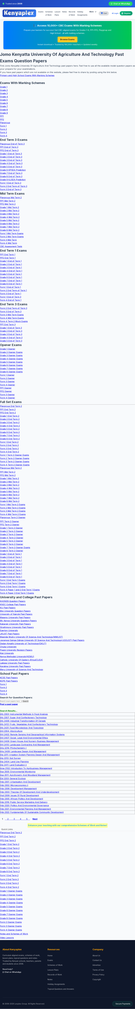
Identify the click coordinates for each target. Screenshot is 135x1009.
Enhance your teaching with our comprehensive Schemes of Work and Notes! (67, 825)
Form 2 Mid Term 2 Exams (12, 508)
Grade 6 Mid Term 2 (9, 223)
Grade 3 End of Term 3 (11, 160)
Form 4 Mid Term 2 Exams (13, 514)
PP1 (2, 116)
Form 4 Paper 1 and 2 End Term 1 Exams (20, 590)
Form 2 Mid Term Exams (12, 236)
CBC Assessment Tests (11, 246)
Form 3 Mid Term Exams (12, 315)
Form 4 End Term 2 (9, 452)
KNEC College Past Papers (13, 604)
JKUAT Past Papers (9, 634)
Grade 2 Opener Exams (11, 352)
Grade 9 (4, 113)
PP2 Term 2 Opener (9, 524)
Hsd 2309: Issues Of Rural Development (19, 795)
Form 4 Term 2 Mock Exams (14, 321)
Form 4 (3, 136)
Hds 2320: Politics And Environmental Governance (24, 805)
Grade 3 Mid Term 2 (9, 214)
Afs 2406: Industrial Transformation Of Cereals (23, 721)
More (92, 12)
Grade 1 (3, 87)
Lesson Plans (57, 13)
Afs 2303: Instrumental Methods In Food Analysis (24, 714)
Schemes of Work (49, 13)
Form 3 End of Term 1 (10, 293)
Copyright (97, 979)
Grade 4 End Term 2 (10, 425)
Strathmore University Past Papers (17, 627)
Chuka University (8, 647)
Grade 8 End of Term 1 (11, 284)
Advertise (97, 965)
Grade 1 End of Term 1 (11, 261)
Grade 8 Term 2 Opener (11, 551)
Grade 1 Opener (7, 349)
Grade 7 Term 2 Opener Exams (15, 547)
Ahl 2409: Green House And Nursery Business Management (29, 741)
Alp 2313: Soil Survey (10, 758)
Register (126, 13)
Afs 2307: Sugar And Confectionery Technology (23, 717)
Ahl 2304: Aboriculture (11, 731)
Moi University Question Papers (15, 611)
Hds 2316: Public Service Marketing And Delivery (23, 802)
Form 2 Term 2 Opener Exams (14, 458)
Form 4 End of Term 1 (10, 300)
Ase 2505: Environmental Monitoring (17, 771)
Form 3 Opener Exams (11, 926)
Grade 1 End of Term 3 (11, 153)
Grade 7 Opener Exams (11, 368)
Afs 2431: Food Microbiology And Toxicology (22, 727)
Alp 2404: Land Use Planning (14, 761)
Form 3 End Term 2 (9, 448)
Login (115, 13)
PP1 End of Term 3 (9, 147)
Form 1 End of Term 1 (10, 287)
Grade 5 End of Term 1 (11, 274)
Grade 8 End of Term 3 (11, 176)
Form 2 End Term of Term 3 (13, 186)
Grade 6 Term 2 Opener (11, 544)
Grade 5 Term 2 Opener (11, 541)
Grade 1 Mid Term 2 (9, 207)
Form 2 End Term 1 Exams (12, 583)
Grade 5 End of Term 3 (11, 166)
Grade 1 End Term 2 (9, 416)
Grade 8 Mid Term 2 (9, 230)
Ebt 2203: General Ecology (13, 778)
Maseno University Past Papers (15, 617)
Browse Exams (67, 39)
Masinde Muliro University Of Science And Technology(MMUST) (31, 637)
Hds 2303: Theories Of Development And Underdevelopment (29, 792)
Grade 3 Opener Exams (11, 355)
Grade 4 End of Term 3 (11, 163)
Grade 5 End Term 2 (9, 429)
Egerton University (9, 630)
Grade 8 (4, 110)
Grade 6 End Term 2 (10, 432)
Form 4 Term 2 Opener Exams (14, 465)
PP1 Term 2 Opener (9, 521)
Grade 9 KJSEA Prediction (13, 179)
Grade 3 (4, 93)
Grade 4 (4, 97)
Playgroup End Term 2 (11, 406)
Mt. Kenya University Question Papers (18, 620)
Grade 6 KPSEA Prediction (13, 170)
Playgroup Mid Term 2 (11, 197)
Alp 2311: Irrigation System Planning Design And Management (30, 755)
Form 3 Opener (7, 381)
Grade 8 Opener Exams (11, 372)
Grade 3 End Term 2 (9, 422)
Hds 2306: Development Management (18, 788)
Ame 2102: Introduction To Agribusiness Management (26, 768)
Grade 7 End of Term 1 (11, 280)
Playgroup (5, 122)
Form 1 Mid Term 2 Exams (12, 504)
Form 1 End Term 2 (9, 442)
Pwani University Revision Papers (16, 650)
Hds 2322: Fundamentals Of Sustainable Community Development (32, 812)
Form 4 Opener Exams (11, 930)
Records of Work (72, 13)
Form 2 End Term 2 (9, 445)
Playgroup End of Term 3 (12, 144)
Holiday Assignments (56, 984)
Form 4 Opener (7, 385)
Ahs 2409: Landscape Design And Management (23, 751)
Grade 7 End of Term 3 (11, 173)
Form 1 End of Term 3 (10, 183)
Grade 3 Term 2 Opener (11, 534)
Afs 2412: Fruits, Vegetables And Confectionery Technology (29, 724)
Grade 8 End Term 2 (10, 439)
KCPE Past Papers (9, 681)
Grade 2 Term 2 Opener (11, 531)
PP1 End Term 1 (7, 254)
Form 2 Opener (7, 378)
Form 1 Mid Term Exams (11, 233)
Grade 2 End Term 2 (9, 419)
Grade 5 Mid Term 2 (9, 220)
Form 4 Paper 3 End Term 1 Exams (17, 593)
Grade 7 (4, 106)
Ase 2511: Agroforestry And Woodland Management (25, 775)
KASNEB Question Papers (12, 601)
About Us (96, 956)
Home (50, 956)
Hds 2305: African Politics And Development (21, 799)
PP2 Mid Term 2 (8, 204)
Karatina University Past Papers (15, 666)
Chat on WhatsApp (120, 4)
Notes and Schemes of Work (14, 934)
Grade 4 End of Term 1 (11, 271)
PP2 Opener (6, 391)
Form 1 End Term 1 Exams (12, 580)
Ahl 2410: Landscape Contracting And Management (25, 744)
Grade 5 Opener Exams (11, 362)
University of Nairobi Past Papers (16, 614)
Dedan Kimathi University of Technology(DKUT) (23, 643)
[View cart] (104, 13)
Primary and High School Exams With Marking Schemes (27, 75)
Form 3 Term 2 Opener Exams (14, 461)
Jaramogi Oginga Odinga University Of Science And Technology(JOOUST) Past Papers (42, 640)
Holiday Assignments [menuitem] (82, 13)
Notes (64, 12)
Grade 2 (4, 90)
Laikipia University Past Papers (15, 663)
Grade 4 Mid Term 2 (9, 217)
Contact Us (97, 960)
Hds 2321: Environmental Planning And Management (25, 809)
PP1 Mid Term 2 (7, 201)
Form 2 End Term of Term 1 (13, 290)
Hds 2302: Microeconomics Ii (14, 785)
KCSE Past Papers (9, 677)
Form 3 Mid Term (8, 240)
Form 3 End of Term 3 (10, 189)
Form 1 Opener (7, 375)
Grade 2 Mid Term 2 (9, 210)
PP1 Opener (6, 388)
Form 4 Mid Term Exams (12, 318)
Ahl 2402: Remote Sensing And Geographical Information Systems (32, 734)
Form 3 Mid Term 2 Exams (12, 511)
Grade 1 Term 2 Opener (11, 528)
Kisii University (7, 653)
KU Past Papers (7, 608)
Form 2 (3, 129)
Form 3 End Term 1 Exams (12, 586)
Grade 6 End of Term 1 (11, 277)
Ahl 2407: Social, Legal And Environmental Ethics (24, 738)
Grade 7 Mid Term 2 (9, 227)
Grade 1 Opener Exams (11, 891)
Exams (40, 12)
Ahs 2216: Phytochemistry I (13, 748)
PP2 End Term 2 (8, 413)
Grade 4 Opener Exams (11, 359)
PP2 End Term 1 (8, 258)
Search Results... (8, 711)
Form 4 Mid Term (8, 243)
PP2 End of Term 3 (9, 150)
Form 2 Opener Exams (11, 922)
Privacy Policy (98, 975)
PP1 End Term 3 (8, 324)
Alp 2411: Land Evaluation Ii (13, 765)
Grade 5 (4, 100)
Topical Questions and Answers (61, 989)
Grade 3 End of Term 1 (11, 267)
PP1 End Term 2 (8, 409)
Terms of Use (98, 970)
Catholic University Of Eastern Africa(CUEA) (21, 660)
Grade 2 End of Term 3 (11, 157)
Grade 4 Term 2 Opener (11, 538)
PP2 (2, 119)
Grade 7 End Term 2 (10, 435)
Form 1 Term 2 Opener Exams (14, 455)
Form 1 (3, 126)
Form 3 (3, 132)
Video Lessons (7, 937)
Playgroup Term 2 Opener (12, 517)
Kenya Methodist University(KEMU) (17, 656)
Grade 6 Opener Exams (11, 365)
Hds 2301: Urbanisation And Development (20, 782)
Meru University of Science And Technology (21, 669)
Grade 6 (4, 103)
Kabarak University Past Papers (15, 624)
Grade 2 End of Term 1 (11, 264)
